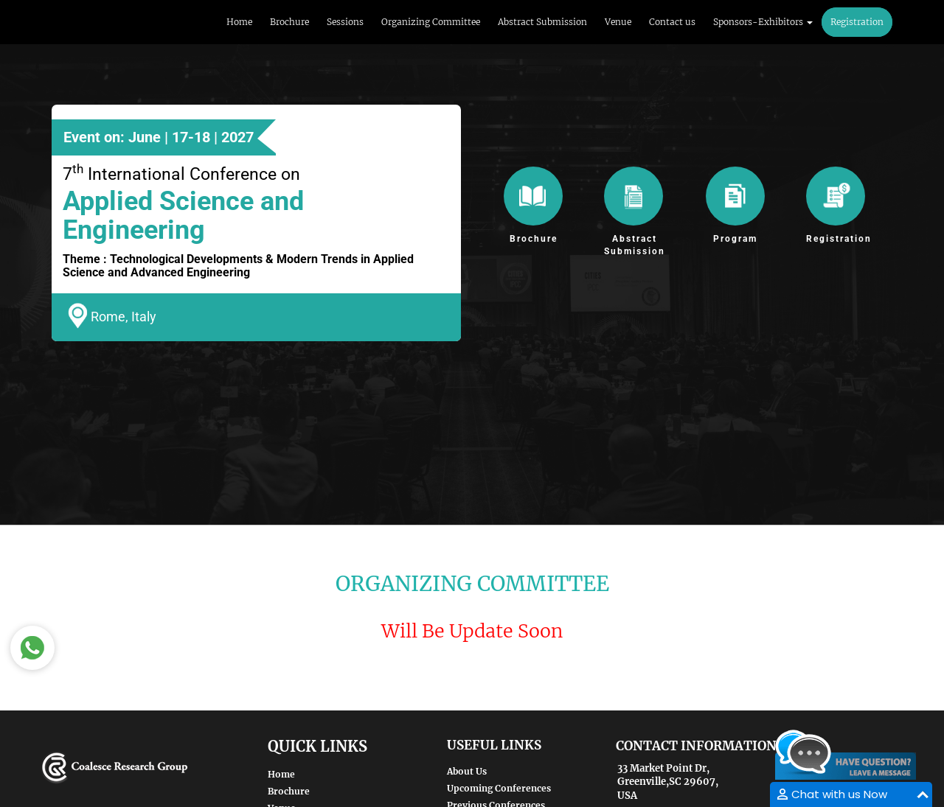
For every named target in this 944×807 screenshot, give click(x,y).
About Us (467, 771)
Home (239, 21)
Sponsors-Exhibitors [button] (763, 21)
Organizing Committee (430, 21)
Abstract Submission (542, 21)
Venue (618, 21)
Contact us (672, 21)
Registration (857, 21)
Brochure (289, 21)
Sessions (345, 21)
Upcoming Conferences (499, 788)
